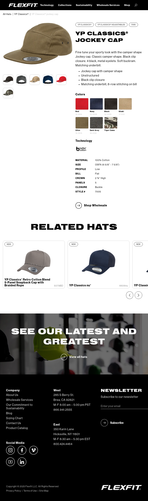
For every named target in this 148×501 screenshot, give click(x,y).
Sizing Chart (14, 418)
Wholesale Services (108, 5)
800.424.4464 (62, 444)
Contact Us (13, 423)
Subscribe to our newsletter (119, 396)
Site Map (44, 491)
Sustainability (84, 5)
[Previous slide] (129, 295)
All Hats (7, 14)
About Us (12, 395)
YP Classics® (21, 14)
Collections (65, 5)
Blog (9, 413)
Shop (127, 5)
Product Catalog (17, 428)
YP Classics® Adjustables (111, 25)
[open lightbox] (82, 104)
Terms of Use (30, 491)
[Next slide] (138, 295)
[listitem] (34, 265)
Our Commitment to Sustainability (19, 406)
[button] (135, 5)
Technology (47, 5)
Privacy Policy (13, 491)
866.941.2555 (62, 409)
